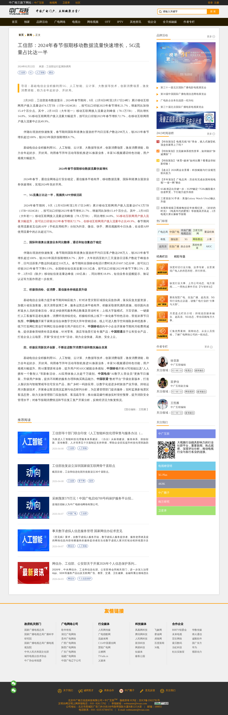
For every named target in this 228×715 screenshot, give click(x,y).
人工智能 (40, 72)
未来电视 (177, 634)
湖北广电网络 (68, 634)
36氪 (156, 647)
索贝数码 (177, 643)
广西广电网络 (68, 643)
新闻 (29, 35)
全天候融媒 (170, 21)
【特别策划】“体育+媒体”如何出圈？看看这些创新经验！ (188, 162)
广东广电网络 (68, 652)
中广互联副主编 (179, 386)
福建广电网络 (68, 656)
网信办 (71, 546)
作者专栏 (189, 21)
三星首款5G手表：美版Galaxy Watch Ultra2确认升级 (188, 200)
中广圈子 (126, 690)
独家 (27, 21)
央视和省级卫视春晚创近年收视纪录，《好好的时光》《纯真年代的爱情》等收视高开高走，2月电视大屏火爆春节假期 (188, 211)
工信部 (22, 72)
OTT (107, 21)
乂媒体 (102, 660)
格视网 (53, 2)
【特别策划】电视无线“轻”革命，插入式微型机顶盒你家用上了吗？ (188, 143)
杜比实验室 (178, 652)
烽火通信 (197, 634)
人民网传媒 (104, 630)
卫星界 (66, 2)
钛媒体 (139, 652)
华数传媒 (197, 630)
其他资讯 (135, 21)
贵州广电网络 (68, 638)
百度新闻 (159, 643)
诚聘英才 (86, 690)
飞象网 (158, 630)
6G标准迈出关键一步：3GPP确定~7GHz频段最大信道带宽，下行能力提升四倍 (188, 190)
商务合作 (106, 690)
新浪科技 (140, 643)
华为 (197, 647)
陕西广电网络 (68, 647)
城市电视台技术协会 (35, 656)
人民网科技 (141, 638)
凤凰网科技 (141, 630)
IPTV (120, 21)
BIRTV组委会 (179, 630)
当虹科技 (177, 647)
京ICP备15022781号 (149, 700)
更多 (211, 36)
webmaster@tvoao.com (135, 703)
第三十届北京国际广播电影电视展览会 (182, 107)
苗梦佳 (175, 381)
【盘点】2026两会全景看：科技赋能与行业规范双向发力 (188, 172)
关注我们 (167, 690)
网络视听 (189, 391)
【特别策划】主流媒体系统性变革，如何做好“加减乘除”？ (188, 153)
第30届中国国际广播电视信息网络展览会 (183, 94)
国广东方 (197, 643)
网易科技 (140, 647)
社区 (77, 2)
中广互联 (39, 2)
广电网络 (59, 21)
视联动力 (197, 652)
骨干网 (81, 481)
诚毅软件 (197, 638)
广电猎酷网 (104, 634)
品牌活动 (42, 21)
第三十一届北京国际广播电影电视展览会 (183, 87)
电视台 (76, 21)
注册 (216, 2)
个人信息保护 (84, 578)
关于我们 (65, 690)
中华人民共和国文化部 (36, 652)
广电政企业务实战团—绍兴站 (177, 100)
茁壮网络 (177, 638)
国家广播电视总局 (34, 630)
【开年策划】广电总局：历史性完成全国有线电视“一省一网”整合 (188, 181)
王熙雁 (175, 402)
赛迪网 (158, 634)
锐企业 (152, 21)
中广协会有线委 (33, 660)
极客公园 (140, 656)
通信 (51, 72)
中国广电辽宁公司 (71, 660)
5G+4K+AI (177, 370)
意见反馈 (147, 690)
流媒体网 (103, 638)
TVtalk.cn (103, 656)
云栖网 (102, 652)
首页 (15, 21)
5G (30, 72)
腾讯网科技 (141, 634)
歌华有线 (66, 630)
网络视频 (92, 21)
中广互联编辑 (178, 364)
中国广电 (72, 513)
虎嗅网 (158, 638)
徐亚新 (175, 360)
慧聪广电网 (104, 647)
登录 (210, 2)
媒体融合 (199, 370)
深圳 (91, 481)
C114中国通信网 (107, 643)
